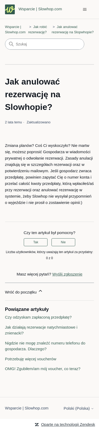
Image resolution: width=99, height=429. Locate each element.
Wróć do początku (24, 291)
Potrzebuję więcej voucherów (30, 359)
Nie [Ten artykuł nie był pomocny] (63, 242)
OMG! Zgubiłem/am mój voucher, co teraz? (43, 368)
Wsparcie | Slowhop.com (27, 408)
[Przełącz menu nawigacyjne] (84, 9)
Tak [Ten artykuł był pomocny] (35, 242)
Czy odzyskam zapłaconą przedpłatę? (38, 317)
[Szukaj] (44, 44)
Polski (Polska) (79, 408)
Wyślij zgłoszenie (67, 274)
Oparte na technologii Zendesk (68, 424)
